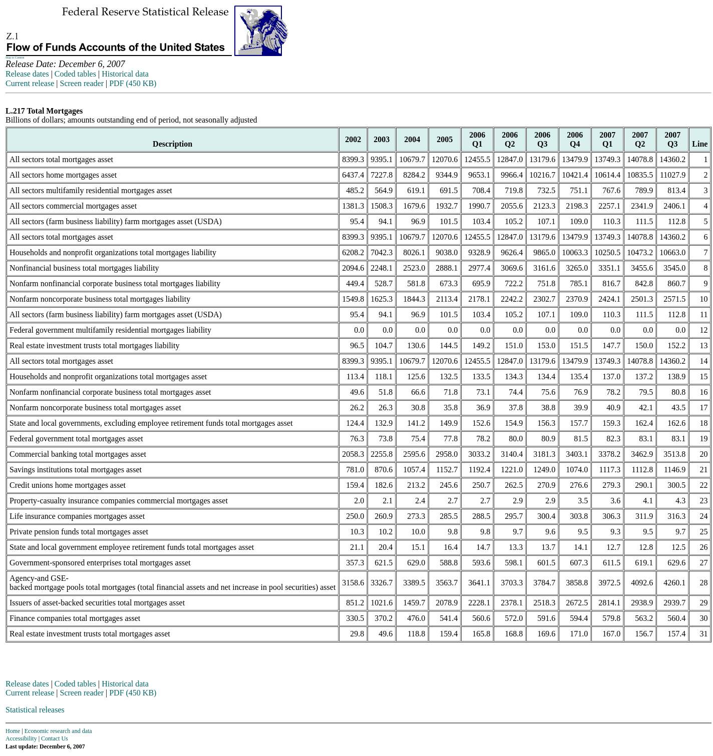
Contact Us (54, 738)
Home (13, 730)
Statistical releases (35, 709)
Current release (30, 83)
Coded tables (75, 74)
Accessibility (21, 738)
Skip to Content (15, 57)
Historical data (125, 74)
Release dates (27, 74)
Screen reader (82, 83)
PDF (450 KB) (132, 83)
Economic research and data (58, 730)
